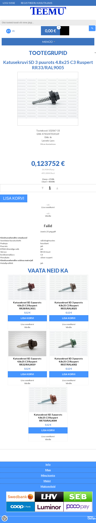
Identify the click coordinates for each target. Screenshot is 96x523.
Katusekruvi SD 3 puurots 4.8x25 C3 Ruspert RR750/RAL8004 (48, 417)
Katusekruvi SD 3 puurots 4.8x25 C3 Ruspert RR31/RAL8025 (69, 305)
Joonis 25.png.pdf (48, 231)
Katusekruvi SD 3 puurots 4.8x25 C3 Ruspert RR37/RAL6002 (69, 361)
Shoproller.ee (92, 518)
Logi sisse (9, 2)
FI (13, 31)
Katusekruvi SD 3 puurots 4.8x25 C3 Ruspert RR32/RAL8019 (27, 361)
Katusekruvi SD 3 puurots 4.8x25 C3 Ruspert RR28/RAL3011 (27, 305)
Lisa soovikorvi (48, 207)
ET (8, 31)
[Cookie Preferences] (5, 518)
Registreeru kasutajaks (36, 2)
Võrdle (48, 216)
